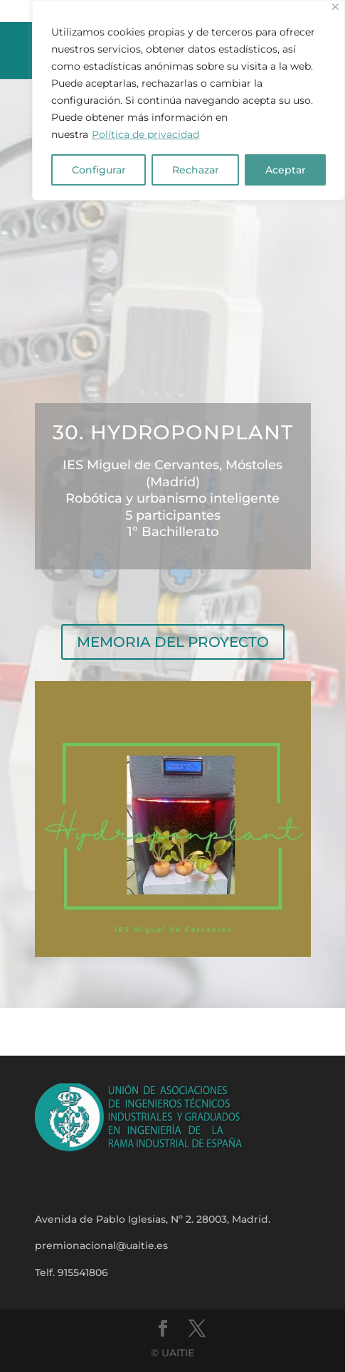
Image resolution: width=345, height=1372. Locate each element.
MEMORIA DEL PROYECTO (173, 641)
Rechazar (195, 170)
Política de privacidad (145, 134)
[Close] (335, 7)
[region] (188, 100)
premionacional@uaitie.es (101, 1245)
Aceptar (285, 170)
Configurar (99, 170)
